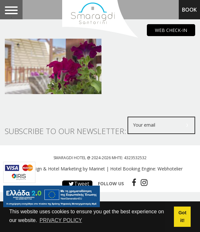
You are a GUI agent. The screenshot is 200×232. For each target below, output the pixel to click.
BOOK (189, 9)
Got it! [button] (182, 216)
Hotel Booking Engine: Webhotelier (146, 169)
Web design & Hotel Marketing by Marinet (61, 169)
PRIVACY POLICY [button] (61, 220)
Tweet (77, 183)
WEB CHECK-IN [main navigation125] (171, 30)
